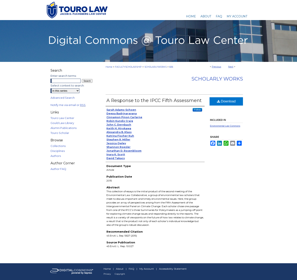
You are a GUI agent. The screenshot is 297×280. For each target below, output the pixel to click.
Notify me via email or (68, 105)
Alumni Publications (64, 128)
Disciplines (58, 151)
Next (230, 66)
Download (226, 101)
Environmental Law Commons (225, 126)
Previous (216, 66)
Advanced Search (63, 97)
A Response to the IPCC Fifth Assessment (154, 100)
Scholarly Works (217, 79)
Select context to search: (67, 85)
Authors (56, 155)
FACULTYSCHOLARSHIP (128, 66)
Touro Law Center (62, 118)
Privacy (107, 274)
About (120, 268)
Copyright (120, 274)
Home (109, 66)
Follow (197, 109)
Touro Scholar (60, 133)
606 (171, 66)
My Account (146, 268)
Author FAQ (58, 169)
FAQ (131, 268)
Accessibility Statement (173, 268)
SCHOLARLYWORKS (155, 66)
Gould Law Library (62, 123)
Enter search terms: (64, 75)
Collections (58, 146)
